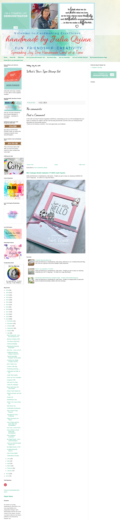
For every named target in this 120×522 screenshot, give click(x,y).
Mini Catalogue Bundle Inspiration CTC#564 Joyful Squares (45, 173)
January (9, 470)
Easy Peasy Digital (12, 453)
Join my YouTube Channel (80, 57)
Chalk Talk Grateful (12, 375)
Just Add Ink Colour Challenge (12, 415)
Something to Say (12, 399)
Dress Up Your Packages (14, 377)
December (10, 321)
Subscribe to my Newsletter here (13, 60)
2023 (7, 297)
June (8, 458)
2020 (7, 304)
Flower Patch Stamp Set (13, 391)
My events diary (51, 57)
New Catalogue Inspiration (11, 436)
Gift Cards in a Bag (12, 382)
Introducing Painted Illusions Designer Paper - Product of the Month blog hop (56, 277)
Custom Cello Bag (12, 366)
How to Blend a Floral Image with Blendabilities (13, 431)
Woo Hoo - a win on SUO (14, 350)
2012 (7, 476)
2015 (7, 316)
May (8, 461)
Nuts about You (11, 406)
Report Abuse (8, 496)
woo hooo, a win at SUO (13, 427)
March (9, 466)
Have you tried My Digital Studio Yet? (14, 443)
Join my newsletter (64, 57)
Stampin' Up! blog (97, 67)
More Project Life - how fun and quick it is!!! (13, 335)
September (10, 328)
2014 (7, 319)
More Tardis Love (12, 364)
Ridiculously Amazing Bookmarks (13, 347)
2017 (7, 312)
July (8, 333)
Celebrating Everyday (13, 455)
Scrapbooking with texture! (12, 450)
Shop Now (21, 57)
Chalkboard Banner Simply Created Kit (13, 353)
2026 (7, 290)
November (10, 323)
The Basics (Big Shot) (13, 341)
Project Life (10, 397)
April (8, 463)
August (9, 330)
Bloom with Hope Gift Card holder (13, 387)
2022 (7, 299)
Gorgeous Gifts (11, 380)
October (9, 326)
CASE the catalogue (12, 384)
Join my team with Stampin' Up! (35, 57)
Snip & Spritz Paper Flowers (12, 411)
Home (5, 57)
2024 (7, 295)
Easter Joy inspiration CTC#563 (44, 269)
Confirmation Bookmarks (14, 408)
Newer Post (30, 164)
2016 (7, 314)
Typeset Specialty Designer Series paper (14, 357)
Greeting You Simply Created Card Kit (12, 360)
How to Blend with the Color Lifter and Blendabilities (13, 424)
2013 (7, 473)
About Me (12, 57)
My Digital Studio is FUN (13, 447)
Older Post (82, 164)
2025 (7, 292)
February (10, 468)
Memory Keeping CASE (13, 339)
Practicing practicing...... (13, 369)
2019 (7, 307)
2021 (7, 302)
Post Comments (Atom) (40, 167)
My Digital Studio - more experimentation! (13, 440)
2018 (7, 309)
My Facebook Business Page (98, 57)
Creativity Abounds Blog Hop (43, 260)
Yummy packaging (12, 343)
